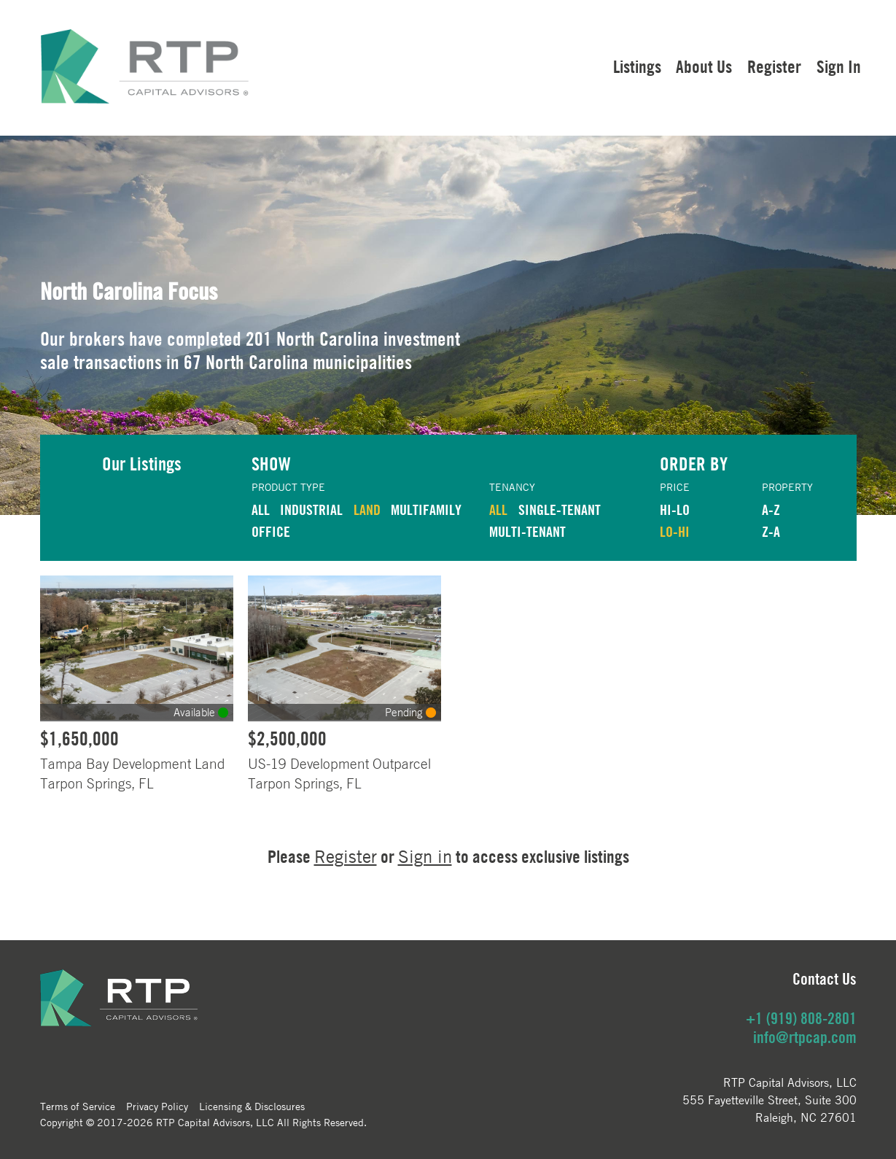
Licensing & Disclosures (252, 1105)
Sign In (839, 66)
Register (774, 66)
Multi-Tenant (527, 531)
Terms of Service (77, 1105)
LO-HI (675, 531)
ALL (261, 509)
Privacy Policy (157, 1105)
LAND (367, 509)
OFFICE (271, 531)
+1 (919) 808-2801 (801, 1018)
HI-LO (675, 509)
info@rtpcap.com (805, 1037)
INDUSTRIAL (311, 509)
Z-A (771, 531)
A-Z (771, 509)
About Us (704, 66)
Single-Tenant (559, 509)
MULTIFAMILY (426, 509)
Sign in (425, 856)
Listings (637, 66)
